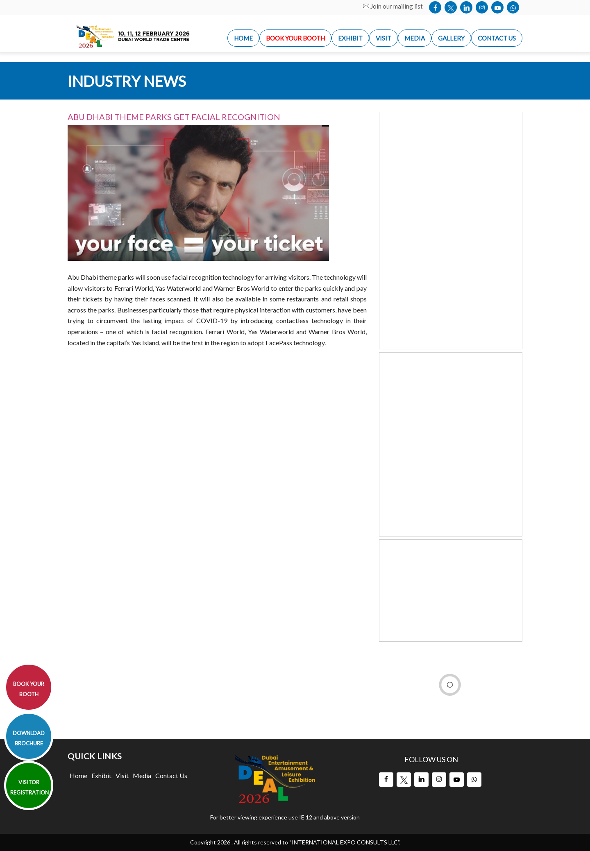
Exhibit (101, 775)
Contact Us (171, 775)
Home (78, 775)
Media (142, 775)
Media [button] (414, 38)
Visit (122, 775)
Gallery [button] (451, 38)
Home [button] (243, 38)
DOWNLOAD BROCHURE (29, 738)
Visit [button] (383, 38)
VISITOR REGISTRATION (29, 787)
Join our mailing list (393, 6)
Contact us (497, 38)
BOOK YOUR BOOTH (28, 689)
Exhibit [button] (350, 38)
